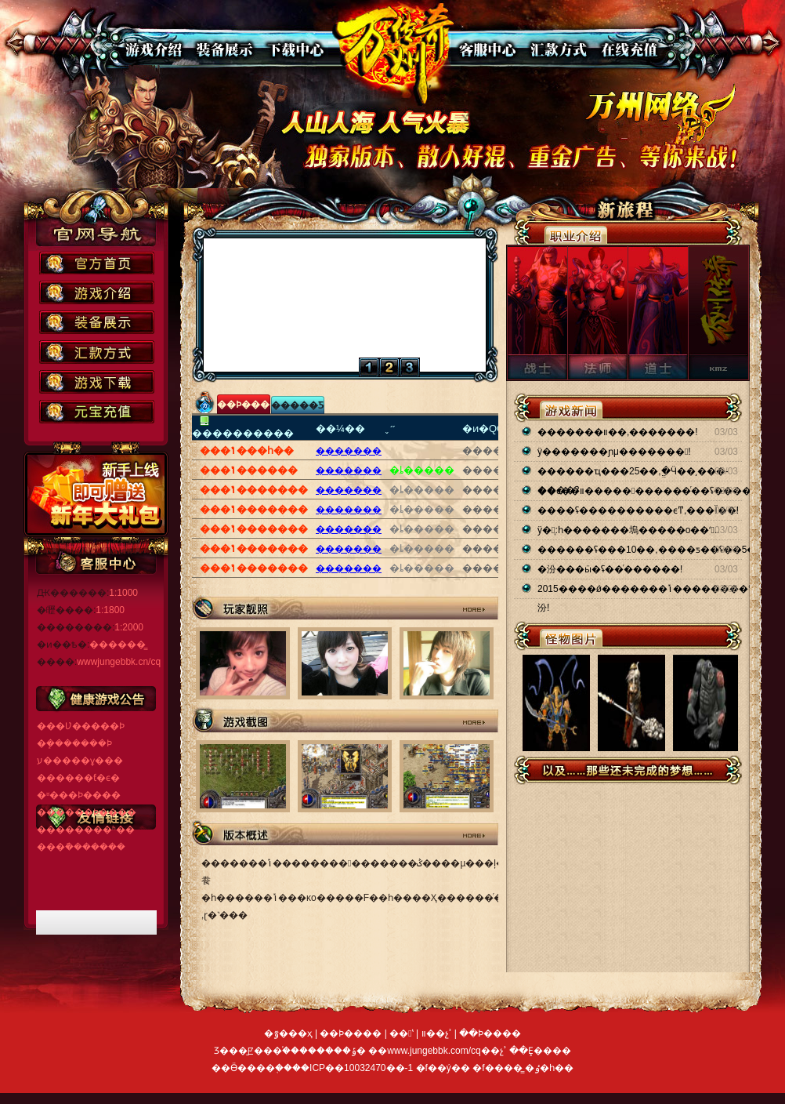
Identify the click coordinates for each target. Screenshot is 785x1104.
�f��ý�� (444, 1067)
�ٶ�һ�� (549, 1067)
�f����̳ (498, 1067)
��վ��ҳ (396, 53)
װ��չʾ (224, 49)
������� (349, 450)
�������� (293, 49)
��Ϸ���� (154, 49)
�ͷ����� (486, 49)
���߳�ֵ (625, 49)
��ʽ (556, 49)
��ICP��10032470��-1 (352, 1067)
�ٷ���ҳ (288, 1033)
